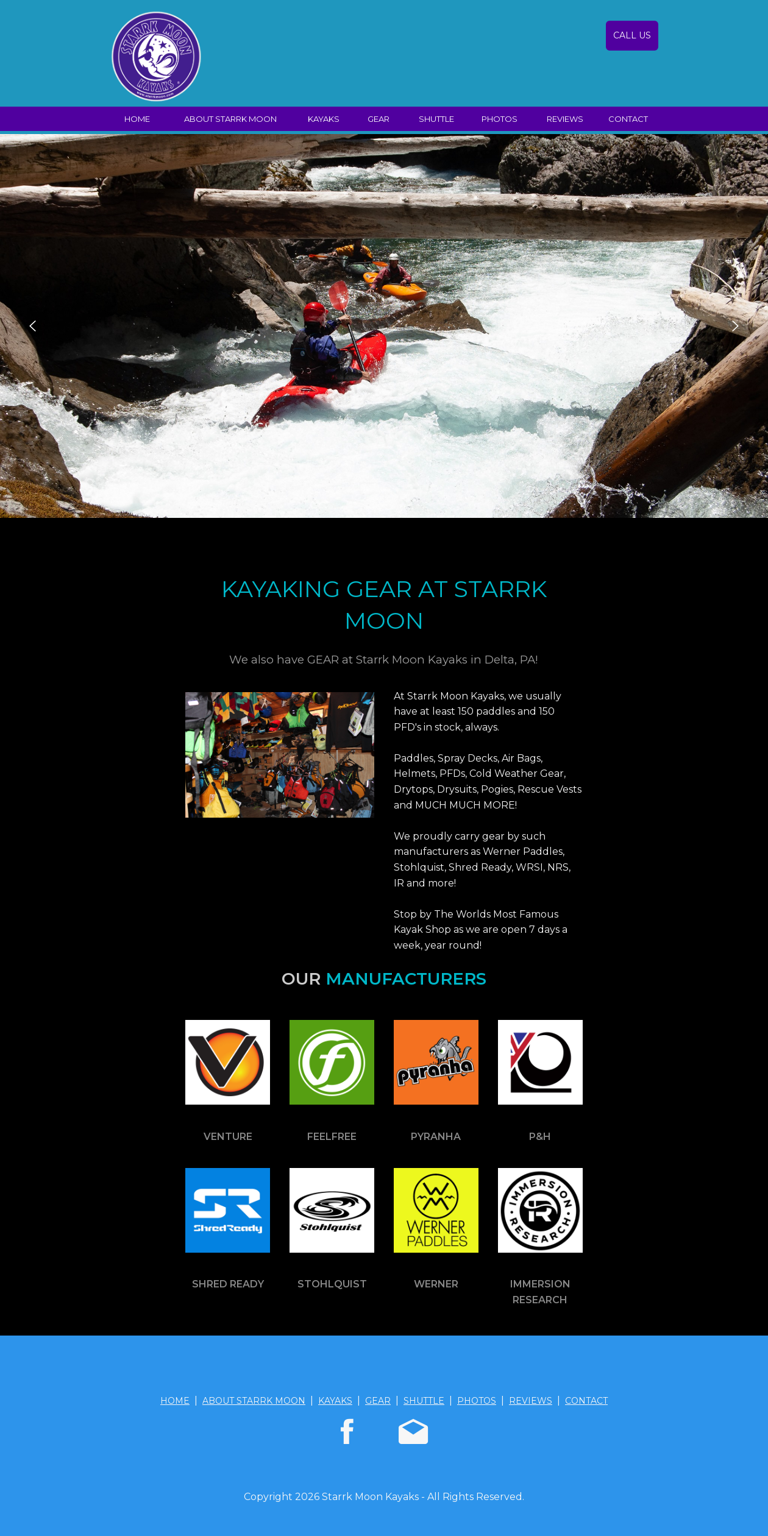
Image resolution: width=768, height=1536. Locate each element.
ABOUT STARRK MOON (230, 119)
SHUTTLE (436, 119)
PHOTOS (499, 119)
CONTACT (628, 119)
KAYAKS (324, 119)
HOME (137, 119)
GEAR (378, 119)
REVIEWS (565, 119)
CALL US (632, 35)
